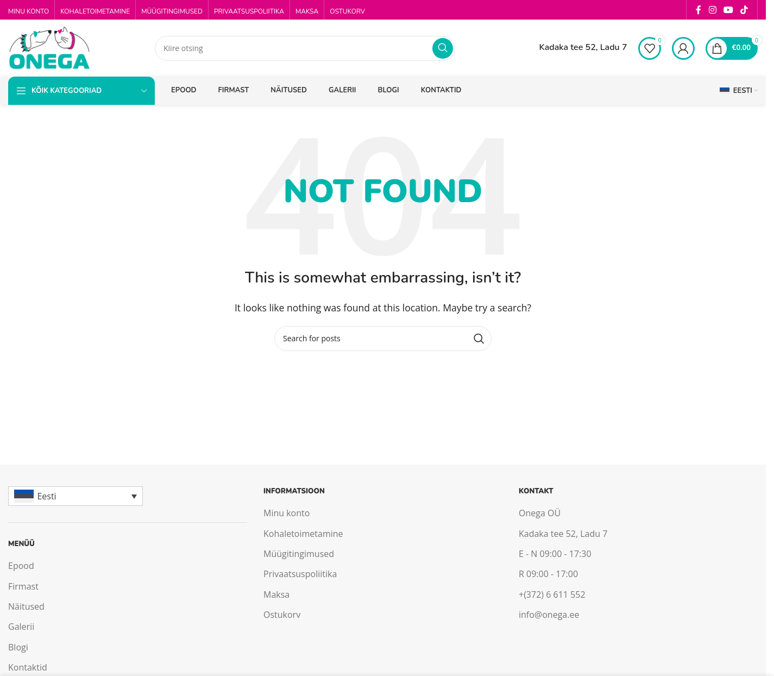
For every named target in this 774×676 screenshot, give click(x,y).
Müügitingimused (298, 554)
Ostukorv (281, 615)
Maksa (276, 594)
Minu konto (286, 513)
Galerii (21, 627)
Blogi (18, 647)
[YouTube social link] (728, 10)
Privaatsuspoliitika (300, 574)
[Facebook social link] (698, 10)
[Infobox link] (573, 48)
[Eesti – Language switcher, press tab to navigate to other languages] (75, 496)
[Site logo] (49, 47)
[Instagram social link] (712, 10)
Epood (21, 566)
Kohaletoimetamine (303, 534)
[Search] (305, 48)
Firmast (23, 586)
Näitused (26, 606)
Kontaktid (27, 667)
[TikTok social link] (744, 10)
